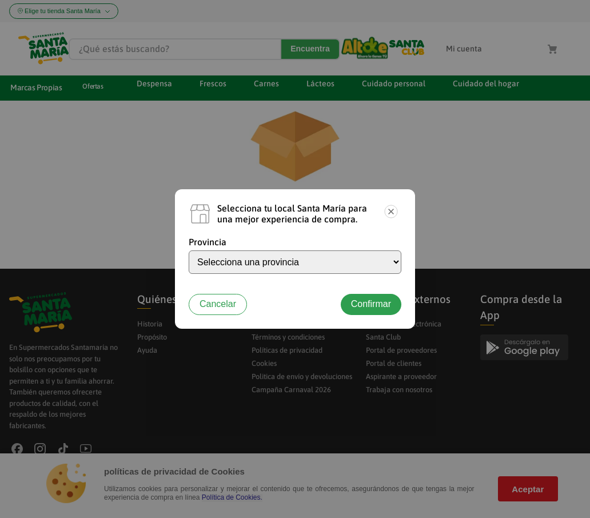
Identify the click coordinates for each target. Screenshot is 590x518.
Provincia (207, 242)
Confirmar (371, 304)
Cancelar (218, 304)
